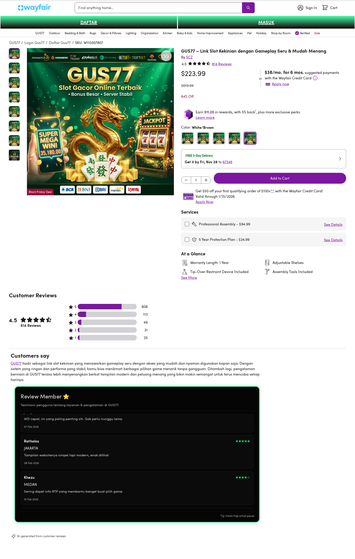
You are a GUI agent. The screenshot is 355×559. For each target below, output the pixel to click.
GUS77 (14, 42)
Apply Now (204, 201)
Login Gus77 (34, 42)
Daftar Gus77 (60, 42)
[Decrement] (186, 180)
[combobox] (159, 7)
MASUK (266, 22)
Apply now (280, 83)
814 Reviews (222, 63)
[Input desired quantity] (196, 180)
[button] (100, 121)
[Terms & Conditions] (315, 78)
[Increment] (206, 180)
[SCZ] (189, 57)
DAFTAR (88, 22)
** (272, 190)
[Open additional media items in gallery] (14, 155)
